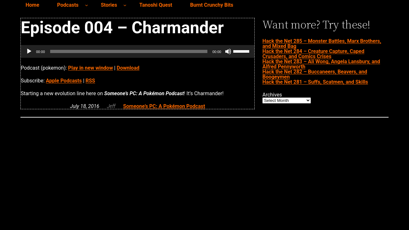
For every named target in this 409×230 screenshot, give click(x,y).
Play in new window (90, 68)
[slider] (128, 51)
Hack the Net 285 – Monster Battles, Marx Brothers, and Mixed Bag (321, 43)
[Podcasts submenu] (86, 5)
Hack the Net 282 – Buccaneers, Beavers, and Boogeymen (314, 74)
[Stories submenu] (125, 5)
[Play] (29, 51)
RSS (90, 81)
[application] (137, 51)
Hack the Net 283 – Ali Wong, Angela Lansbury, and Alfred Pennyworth (321, 64)
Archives (272, 94)
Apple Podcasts (64, 81)
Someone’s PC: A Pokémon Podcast (164, 106)
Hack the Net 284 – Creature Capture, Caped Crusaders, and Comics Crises (313, 53)
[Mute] (228, 51)
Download (128, 68)
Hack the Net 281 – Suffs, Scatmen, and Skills (315, 82)
